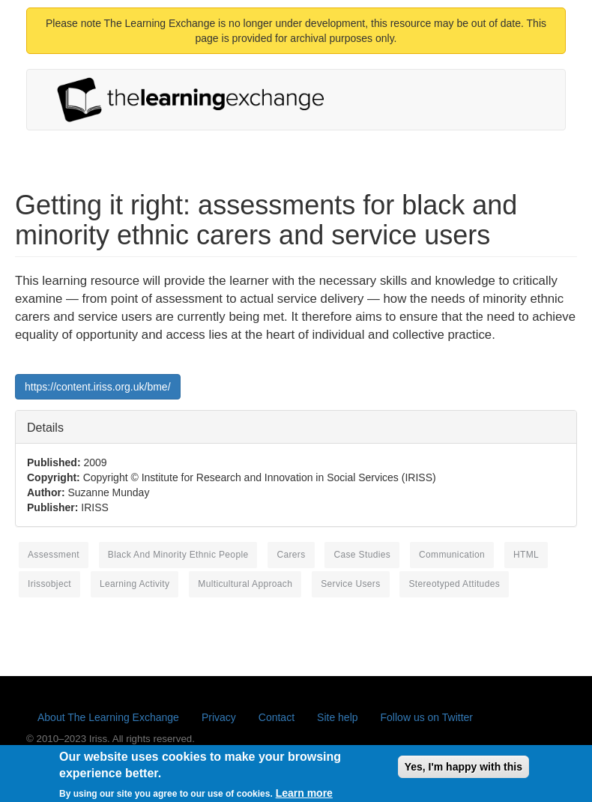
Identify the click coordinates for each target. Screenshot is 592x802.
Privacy (219, 717)
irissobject (49, 584)
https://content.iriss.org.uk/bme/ (98, 387)
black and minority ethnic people (178, 554)
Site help (337, 717)
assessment (53, 554)
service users (350, 584)
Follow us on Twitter (427, 717)
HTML (526, 554)
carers (291, 554)
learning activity (135, 584)
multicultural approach (245, 584)
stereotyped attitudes (454, 584)
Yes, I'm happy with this (463, 771)
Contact (277, 717)
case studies (361, 554)
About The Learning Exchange (108, 717)
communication (452, 554)
